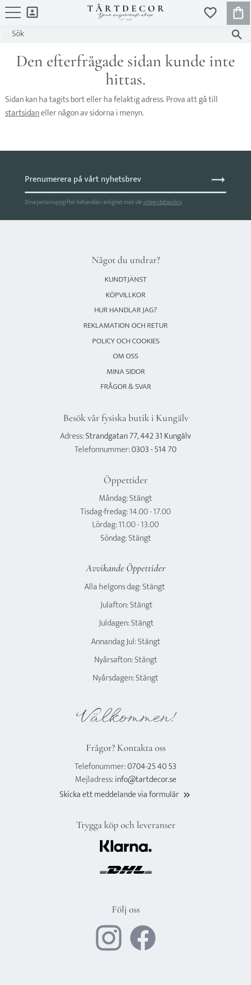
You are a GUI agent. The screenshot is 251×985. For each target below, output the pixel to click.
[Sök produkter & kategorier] (115, 34)
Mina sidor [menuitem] (32, 11)
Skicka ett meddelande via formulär (126, 795)
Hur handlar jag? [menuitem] (125, 309)
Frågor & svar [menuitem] (125, 386)
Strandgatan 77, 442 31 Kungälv (138, 436)
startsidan (22, 113)
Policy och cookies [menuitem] (125, 341)
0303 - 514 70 (153, 450)
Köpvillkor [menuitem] (125, 294)
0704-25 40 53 (151, 767)
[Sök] (237, 34)
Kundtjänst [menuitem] (126, 279)
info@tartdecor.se (145, 780)
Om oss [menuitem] (125, 356)
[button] (13, 17)
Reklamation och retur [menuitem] (125, 325)
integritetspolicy (162, 202)
